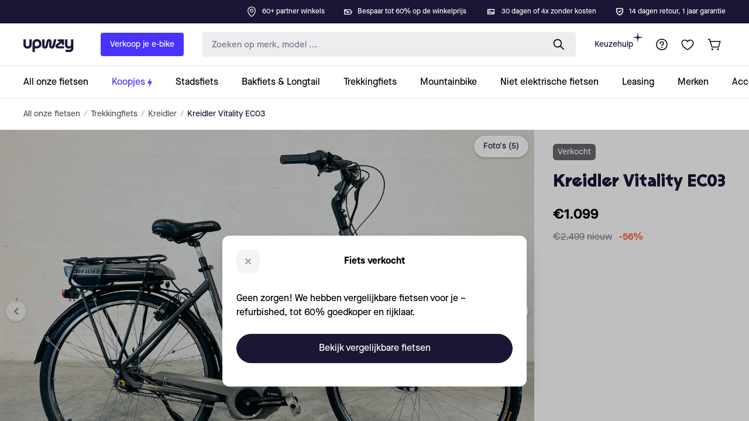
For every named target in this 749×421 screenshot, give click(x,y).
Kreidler (162, 114)
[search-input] (370, 44)
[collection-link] (61, 82)
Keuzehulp (619, 41)
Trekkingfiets (114, 114)
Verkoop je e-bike (142, 44)
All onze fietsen (51, 114)
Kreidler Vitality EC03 (226, 114)
